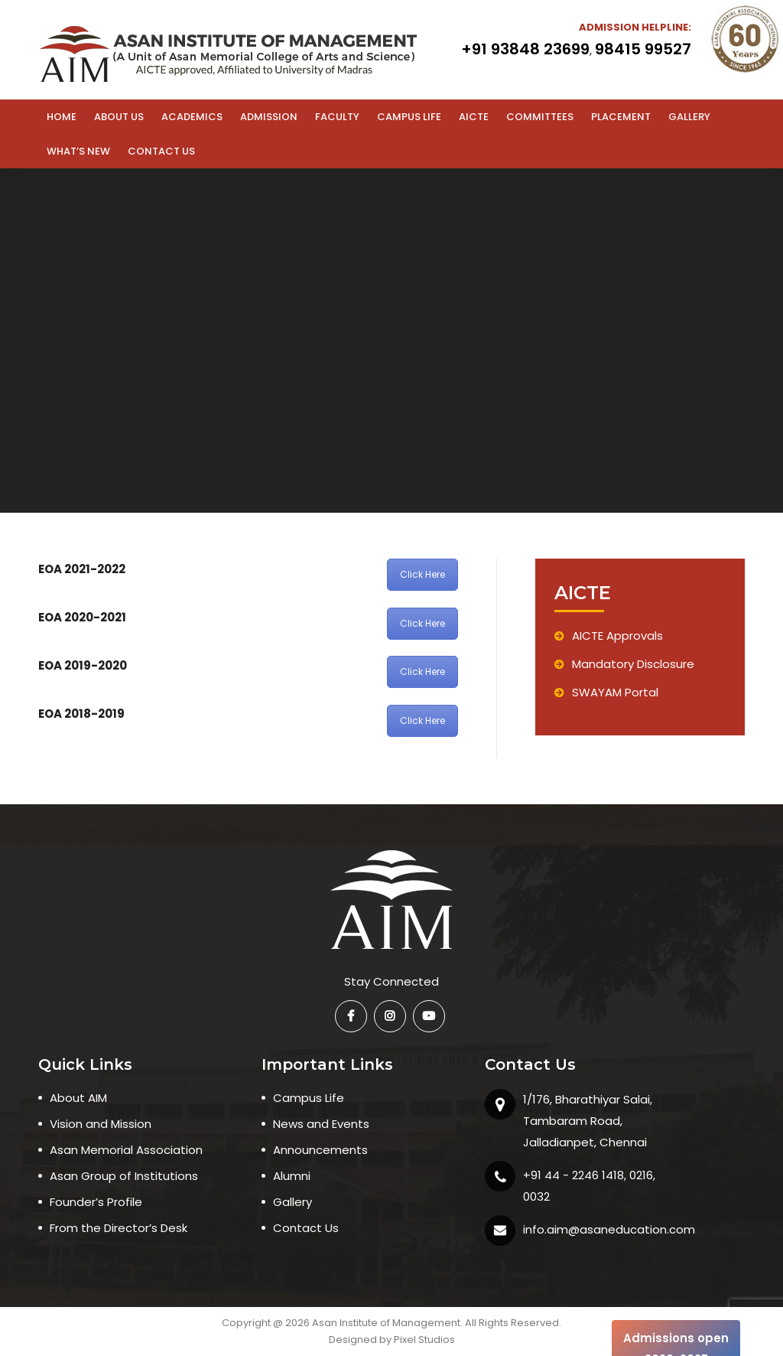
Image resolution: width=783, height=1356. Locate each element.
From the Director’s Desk (118, 1228)
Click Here (422, 574)
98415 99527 (643, 49)
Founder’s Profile (96, 1202)
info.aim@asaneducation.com (609, 1229)
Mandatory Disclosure (624, 664)
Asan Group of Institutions (124, 1176)
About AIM (78, 1098)
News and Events (321, 1124)
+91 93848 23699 (525, 49)
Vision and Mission (100, 1124)
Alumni (291, 1176)
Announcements (320, 1150)
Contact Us (306, 1228)
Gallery (292, 1202)
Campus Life (308, 1098)
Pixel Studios (424, 1339)
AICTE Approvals (608, 635)
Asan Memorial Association (126, 1150)
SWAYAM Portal (606, 692)
